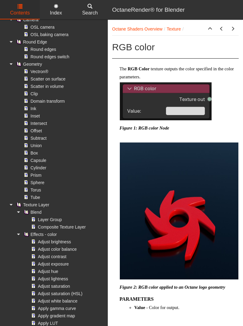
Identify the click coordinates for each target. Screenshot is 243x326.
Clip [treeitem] (30, 93)
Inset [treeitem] (31, 116)
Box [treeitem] (30, 153)
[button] (210, 29)
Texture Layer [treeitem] (32, 204)
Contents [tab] (20, 9)
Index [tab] (56, 9)
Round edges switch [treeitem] (45, 56)
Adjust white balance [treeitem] (53, 301)
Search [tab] (90, 9)
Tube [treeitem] (31, 197)
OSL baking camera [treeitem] (45, 34)
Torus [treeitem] (31, 190)
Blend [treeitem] (32, 212)
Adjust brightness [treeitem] (50, 242)
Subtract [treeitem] (34, 138)
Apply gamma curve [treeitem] (53, 308)
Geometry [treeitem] (28, 64)
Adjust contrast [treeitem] (48, 256)
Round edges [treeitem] (39, 49)
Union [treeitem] (32, 145)
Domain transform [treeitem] (43, 101)
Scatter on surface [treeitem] (44, 79)
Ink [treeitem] (29, 108)
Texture (174, 29)
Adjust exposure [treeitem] (49, 264)
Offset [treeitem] (32, 130)
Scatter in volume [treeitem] (43, 86)
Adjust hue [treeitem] (44, 271)
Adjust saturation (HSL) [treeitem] (56, 293)
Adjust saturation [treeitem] (50, 286)
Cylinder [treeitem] (34, 167)
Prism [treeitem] (32, 175)
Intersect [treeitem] (34, 123)
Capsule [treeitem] (34, 160)
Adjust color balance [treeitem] (53, 249)
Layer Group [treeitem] (46, 219)
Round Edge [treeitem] (31, 42)
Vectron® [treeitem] (35, 71)
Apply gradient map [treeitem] (52, 316)
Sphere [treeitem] (33, 182)
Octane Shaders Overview (137, 29)
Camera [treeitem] (26, 19)
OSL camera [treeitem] (38, 27)
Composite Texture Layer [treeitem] (58, 227)
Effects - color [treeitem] (39, 234)
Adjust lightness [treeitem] (49, 279)
